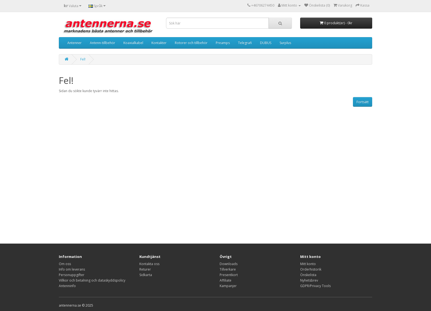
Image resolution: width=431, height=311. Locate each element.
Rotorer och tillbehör (191, 42)
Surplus (285, 42)
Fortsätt (363, 102)
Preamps (223, 42)
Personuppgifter (71, 275)
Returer (145, 269)
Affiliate (225, 280)
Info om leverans (72, 269)
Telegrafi (245, 42)
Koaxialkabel (133, 42)
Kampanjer (228, 286)
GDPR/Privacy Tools (315, 286)
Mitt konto (308, 264)
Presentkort (229, 275)
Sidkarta (145, 275)
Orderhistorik (310, 269)
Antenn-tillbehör (102, 42)
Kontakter (159, 42)
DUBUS (265, 42)
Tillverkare (228, 269)
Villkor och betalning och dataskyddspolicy (92, 280)
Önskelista (308, 275)
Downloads (228, 264)
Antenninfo (67, 286)
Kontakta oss (149, 264)
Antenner (74, 42)
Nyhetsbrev (309, 280)
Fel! (82, 59)
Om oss (65, 264)
